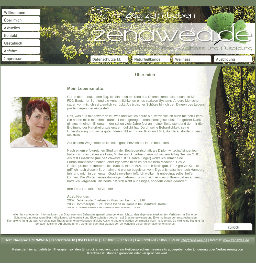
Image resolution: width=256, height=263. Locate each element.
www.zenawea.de (236, 240)
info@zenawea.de (194, 240)
